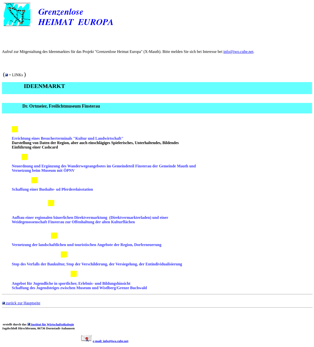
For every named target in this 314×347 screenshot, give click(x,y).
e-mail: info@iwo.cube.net (110, 341)
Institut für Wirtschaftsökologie (52, 324)
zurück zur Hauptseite (22, 303)
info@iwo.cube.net (238, 52)
